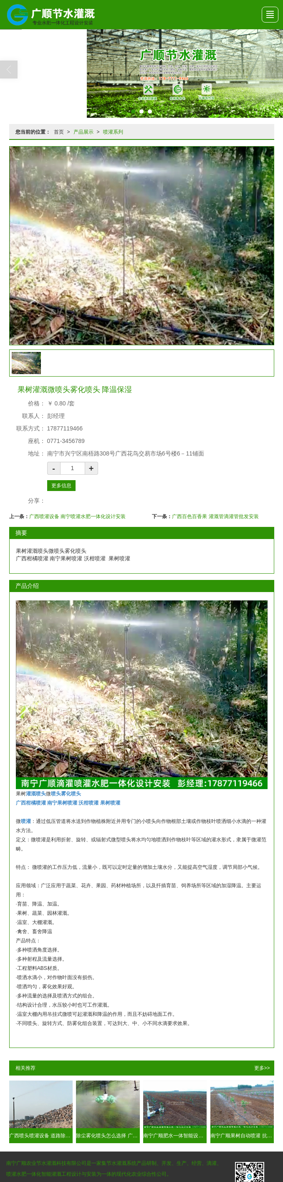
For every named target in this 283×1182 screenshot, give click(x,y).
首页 (59, 131)
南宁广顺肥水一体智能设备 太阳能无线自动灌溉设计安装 (175, 1135)
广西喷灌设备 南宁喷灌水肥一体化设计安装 (77, 516)
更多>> (262, 1068)
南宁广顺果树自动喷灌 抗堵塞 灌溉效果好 (242, 1135)
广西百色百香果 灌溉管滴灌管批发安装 (215, 516)
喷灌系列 (113, 131)
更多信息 (61, 485)
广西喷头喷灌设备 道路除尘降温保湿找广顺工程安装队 (41, 1135)
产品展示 (83, 131)
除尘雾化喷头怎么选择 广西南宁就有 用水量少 (107, 1135)
